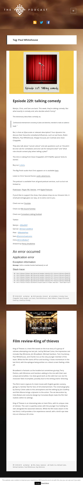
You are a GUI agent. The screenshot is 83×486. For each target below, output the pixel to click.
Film (34, 465)
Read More (45, 483)
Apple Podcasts (46, 189)
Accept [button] (38, 483)
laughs (26, 298)
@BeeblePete (23, 232)
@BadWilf (23, 225)
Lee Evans (32, 298)
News (38, 465)
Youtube (27, 203)
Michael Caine (61, 465)
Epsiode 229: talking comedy (37, 101)
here (56, 170)
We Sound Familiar (28, 209)
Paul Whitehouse (41, 298)
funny (21, 298)
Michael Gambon (18, 467)
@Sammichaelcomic (24, 236)
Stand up (15, 300)
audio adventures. (43, 176)
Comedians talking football (31, 214)
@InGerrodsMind (26, 229)
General (45, 296)
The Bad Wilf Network (19, 6)
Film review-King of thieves (36, 341)
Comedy (61, 296)
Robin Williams (52, 298)
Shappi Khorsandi (63, 298)
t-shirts (22, 165)
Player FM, (26, 189)
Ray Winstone (40, 467)
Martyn (27, 296)
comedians (54, 296)
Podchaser (17, 189)
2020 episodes (37, 296)
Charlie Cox (52, 465)
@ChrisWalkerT (23, 240)
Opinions (43, 465)
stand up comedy (24, 300)
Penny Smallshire (28, 244)
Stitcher (33, 189)
